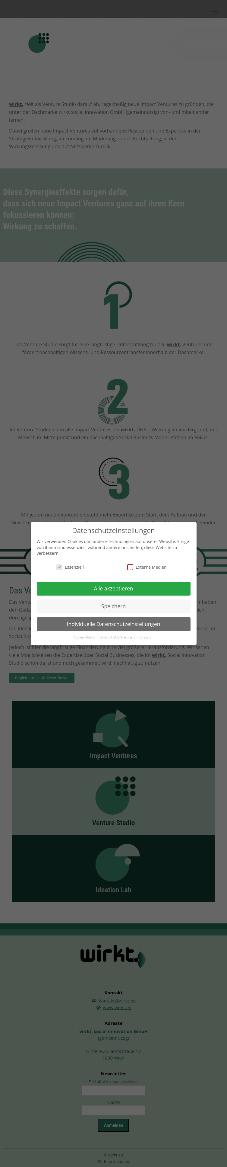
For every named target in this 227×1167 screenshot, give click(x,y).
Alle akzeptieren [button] (113, 588)
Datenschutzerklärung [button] (116, 637)
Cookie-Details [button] (85, 637)
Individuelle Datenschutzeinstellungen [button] (113, 623)
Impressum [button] (145, 637)
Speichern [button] (113, 605)
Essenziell (70, 567)
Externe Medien (147, 567)
